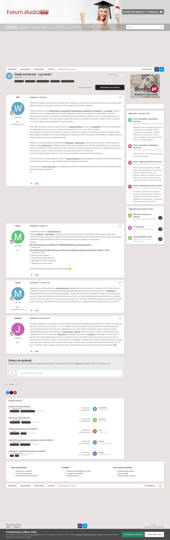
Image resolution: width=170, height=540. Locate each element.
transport (77, 332)
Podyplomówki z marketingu (81, 111)
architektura (96, 127)
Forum (12, 27)
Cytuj (36, 183)
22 (18, 343)
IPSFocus (18, 525)
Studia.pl (24, 27)
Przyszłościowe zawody (126, 471)
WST (20, 77)
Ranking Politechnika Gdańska (19, 407)
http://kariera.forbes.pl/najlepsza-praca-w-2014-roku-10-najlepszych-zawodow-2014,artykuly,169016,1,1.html (69, 250)
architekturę (69, 143)
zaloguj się (78, 363)
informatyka (49, 234)
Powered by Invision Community (154, 527)
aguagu (101, 452)
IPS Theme (9, 525)
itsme (15, 431)
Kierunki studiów (40, 27)
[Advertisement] (85, 48)
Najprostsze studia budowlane (19, 418)
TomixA (101, 441)
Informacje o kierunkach (24, 473)
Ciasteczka (16, 527)
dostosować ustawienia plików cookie (88, 534)
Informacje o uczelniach (24, 471)
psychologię (96, 111)
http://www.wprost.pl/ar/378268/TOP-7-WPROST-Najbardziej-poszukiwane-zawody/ (60, 245)
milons (17, 226)
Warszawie (62, 334)
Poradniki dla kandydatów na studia (79, 471)
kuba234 (136, 219)
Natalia (135, 229)
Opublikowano (38, 97)
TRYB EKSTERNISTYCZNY (142, 237)
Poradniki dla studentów (75, 473)
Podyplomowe (59, 27)
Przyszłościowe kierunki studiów (27, 476)
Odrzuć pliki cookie (154, 534)
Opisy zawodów (123, 473)
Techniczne (38, 77)
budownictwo (80, 143)
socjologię (108, 111)
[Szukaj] (137, 27)
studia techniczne (75, 127)
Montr (139, 150)
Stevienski (16, 420)
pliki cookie (34, 534)
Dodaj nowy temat (84, 87)
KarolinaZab (17, 409)
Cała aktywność (76, 27)
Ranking (103, 27)
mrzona (18, 283)
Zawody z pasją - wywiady (126, 476)
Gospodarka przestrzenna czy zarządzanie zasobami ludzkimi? (31, 440)
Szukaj (90, 27)
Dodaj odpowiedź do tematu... (31, 373)
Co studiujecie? (138, 227)
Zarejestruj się (153, 12)
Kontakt (8, 527)
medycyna (40, 234)
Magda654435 (18, 453)
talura (139, 188)
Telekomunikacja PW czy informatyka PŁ (23, 429)
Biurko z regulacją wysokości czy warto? (147, 162)
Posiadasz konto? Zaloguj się (134, 11)
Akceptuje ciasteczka (133, 534)
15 (18, 307)
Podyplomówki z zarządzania (59, 111)
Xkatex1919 (17, 442)
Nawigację (111, 291)
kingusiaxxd (137, 239)
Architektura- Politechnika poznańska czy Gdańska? (27, 451)
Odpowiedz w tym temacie (110, 87)
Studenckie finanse (73, 476)
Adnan (139, 124)
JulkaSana (18, 318)
